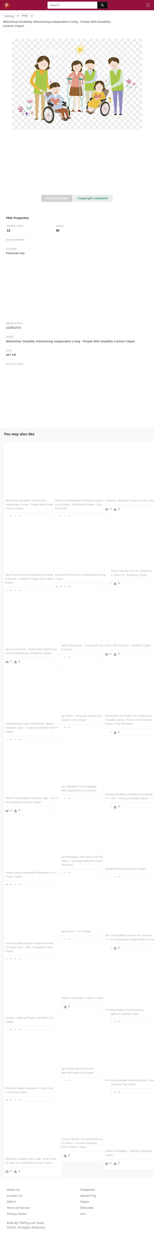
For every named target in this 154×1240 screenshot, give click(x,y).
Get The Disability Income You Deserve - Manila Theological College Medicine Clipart (123, 930)
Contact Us (14, 1195)
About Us (13, 1189)
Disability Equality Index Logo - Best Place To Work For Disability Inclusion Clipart (27, 1154)
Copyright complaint (93, 198)
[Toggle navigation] (148, 5)
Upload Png (88, 1195)
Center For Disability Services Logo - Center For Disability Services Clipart (27, 793)
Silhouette (87, 1207)
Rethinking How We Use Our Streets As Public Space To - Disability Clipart (127, 566)
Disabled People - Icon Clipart (73, 922)
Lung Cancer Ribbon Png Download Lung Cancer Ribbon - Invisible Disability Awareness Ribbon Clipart (76, 1134)
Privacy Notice (17, 1213)
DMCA (11, 1201)
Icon (83, 1213)
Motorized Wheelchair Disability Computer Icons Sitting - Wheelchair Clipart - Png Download (76, 495)
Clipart (84, 1201)
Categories (87, 1189)
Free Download (57, 198)
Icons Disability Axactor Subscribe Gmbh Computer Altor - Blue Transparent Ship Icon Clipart (25, 938)
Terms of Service (18, 1207)
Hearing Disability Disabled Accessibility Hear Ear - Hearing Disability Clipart (124, 789)
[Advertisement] (77, 164)
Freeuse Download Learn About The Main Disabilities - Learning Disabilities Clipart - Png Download (76, 852)
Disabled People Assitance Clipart (125, 860)
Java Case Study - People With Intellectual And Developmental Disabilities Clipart (24, 644)
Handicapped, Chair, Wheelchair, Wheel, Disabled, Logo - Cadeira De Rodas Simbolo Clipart (27, 718)
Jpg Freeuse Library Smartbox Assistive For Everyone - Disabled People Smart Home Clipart (25, 570)
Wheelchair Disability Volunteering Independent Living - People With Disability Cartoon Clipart (25, 495)
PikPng (9, 16)
